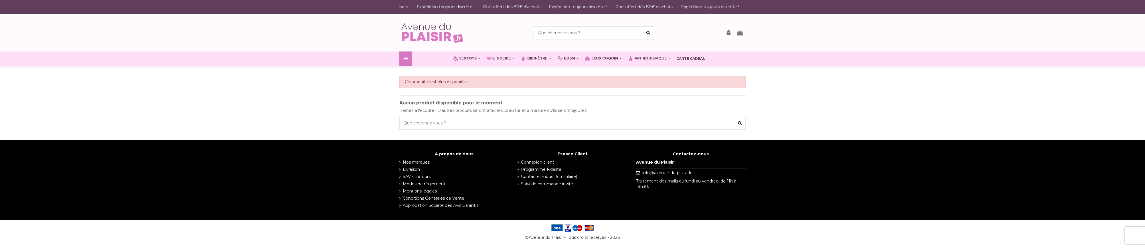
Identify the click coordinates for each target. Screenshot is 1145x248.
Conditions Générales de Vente (433, 198)
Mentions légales (420, 191)
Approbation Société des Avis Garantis (440, 205)
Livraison (411, 169)
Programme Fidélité (541, 169)
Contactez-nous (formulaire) (549, 176)
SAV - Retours (417, 176)
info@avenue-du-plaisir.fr (667, 172)
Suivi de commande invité (547, 184)
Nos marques (416, 162)
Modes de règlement (424, 184)
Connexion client (537, 162)
